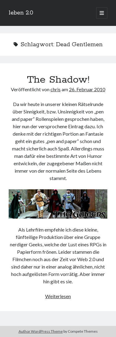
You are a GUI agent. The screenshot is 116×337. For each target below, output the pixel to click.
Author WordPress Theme (41, 331)
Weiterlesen (58, 296)
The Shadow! (58, 79)
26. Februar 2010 (87, 89)
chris (55, 89)
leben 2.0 (21, 13)
